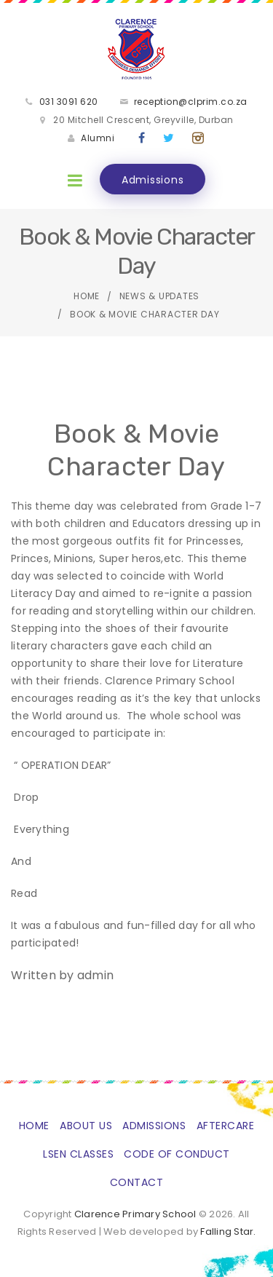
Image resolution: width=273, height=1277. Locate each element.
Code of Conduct (177, 1154)
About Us (86, 1125)
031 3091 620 (68, 101)
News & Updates (159, 296)
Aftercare (226, 1125)
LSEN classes (78, 1154)
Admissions (153, 180)
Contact (137, 1182)
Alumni (97, 138)
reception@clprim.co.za (191, 101)
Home (87, 296)
